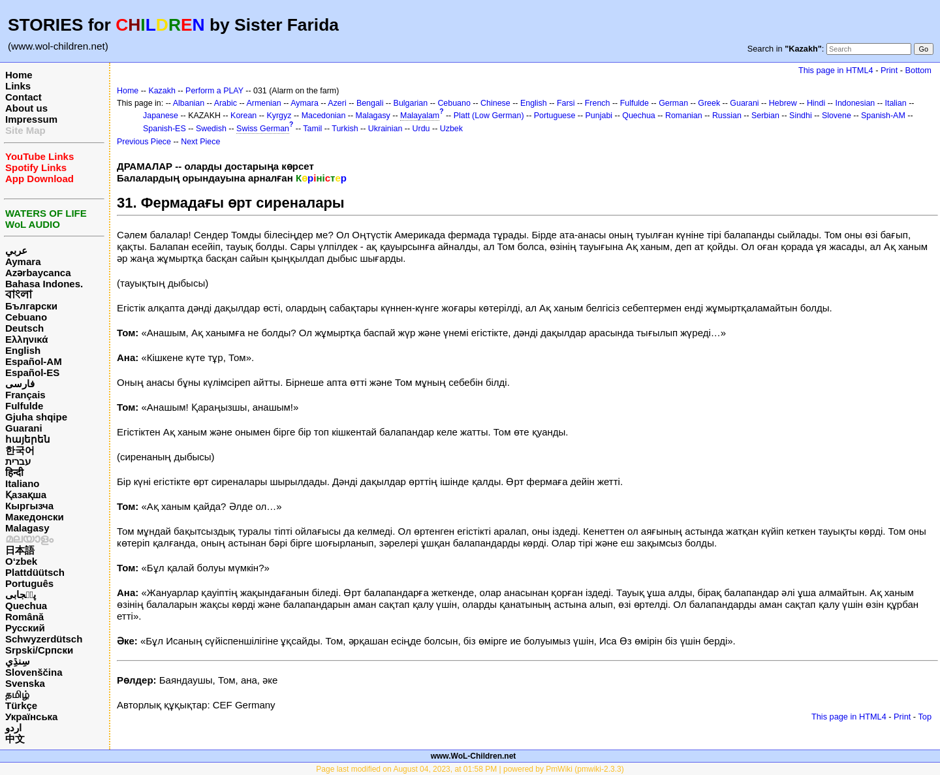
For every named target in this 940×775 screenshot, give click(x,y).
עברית (18, 461)
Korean (243, 115)
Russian (727, 115)
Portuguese (555, 115)
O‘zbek (21, 561)
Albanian (188, 103)
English (22, 350)
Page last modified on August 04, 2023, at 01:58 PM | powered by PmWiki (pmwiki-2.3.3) (469, 769)
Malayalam (419, 115)
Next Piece (200, 141)
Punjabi (599, 115)
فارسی (20, 383)
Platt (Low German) (489, 115)
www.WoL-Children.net (473, 756)
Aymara (22, 261)
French (597, 103)
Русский (25, 627)
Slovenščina (34, 672)
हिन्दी (14, 472)
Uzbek (451, 128)
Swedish (211, 128)
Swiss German (262, 128)
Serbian (765, 115)
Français (25, 394)
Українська (31, 716)
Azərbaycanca (38, 272)
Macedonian (324, 115)
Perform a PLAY (214, 90)
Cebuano (26, 317)
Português (29, 583)
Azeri (337, 103)
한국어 (20, 450)
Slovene (836, 115)
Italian (895, 103)
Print (889, 70)
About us (26, 108)
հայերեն (27, 439)
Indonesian (855, 103)
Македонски (34, 516)
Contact (23, 97)
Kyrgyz (278, 115)
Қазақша (25, 494)
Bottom (918, 70)
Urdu (421, 128)
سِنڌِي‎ (17, 661)
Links (18, 85)
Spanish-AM (883, 115)
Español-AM (33, 361)
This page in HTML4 (835, 70)
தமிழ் (17, 694)
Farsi (566, 103)
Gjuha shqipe (36, 416)
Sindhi (800, 115)
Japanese (160, 115)
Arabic (225, 103)
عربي (16, 250)
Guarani (23, 428)
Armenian (263, 103)
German (673, 103)
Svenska (25, 683)
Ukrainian (385, 128)
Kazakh (162, 90)
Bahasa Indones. (44, 283)
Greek (709, 103)
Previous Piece (144, 141)
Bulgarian (411, 103)
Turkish (345, 128)
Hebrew (783, 103)
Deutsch (24, 328)
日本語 (20, 550)
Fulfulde (24, 405)
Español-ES (32, 372)
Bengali (370, 103)
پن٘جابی (20, 594)
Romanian (683, 115)
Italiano (22, 483)
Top (925, 716)
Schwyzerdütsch (43, 638)
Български (31, 305)
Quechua (26, 605)
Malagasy (27, 527)
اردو (13, 727)
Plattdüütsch (35, 572)
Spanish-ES (164, 128)
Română (24, 616)
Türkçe (21, 705)
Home (19, 74)
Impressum (31, 119)
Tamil (312, 128)
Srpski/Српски (39, 650)
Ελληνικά (26, 339)
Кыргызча (29, 505)
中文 (15, 738)
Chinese (495, 103)
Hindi (816, 103)
